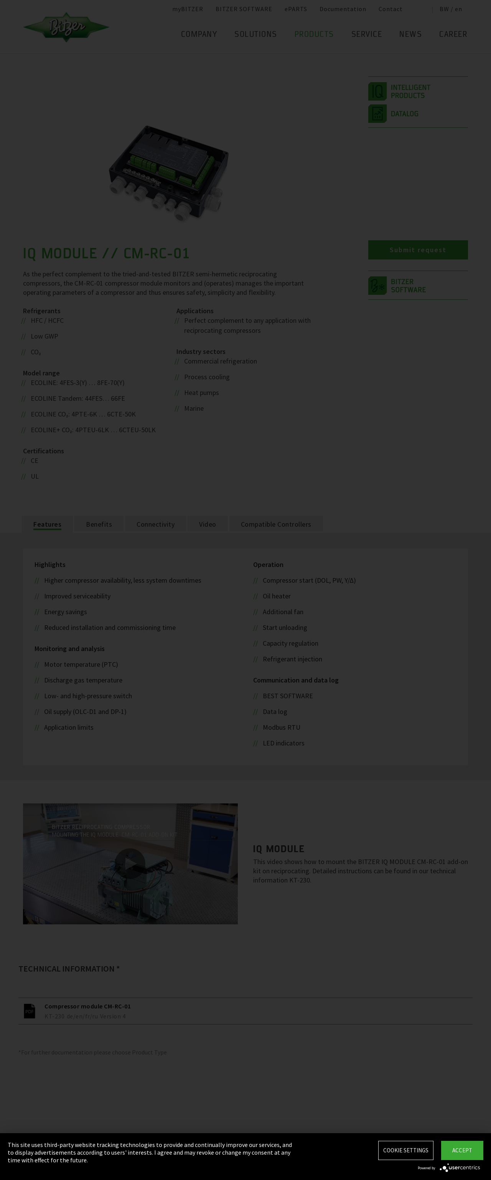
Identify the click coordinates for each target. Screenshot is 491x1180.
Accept (462, 1150)
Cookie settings (405, 1150)
